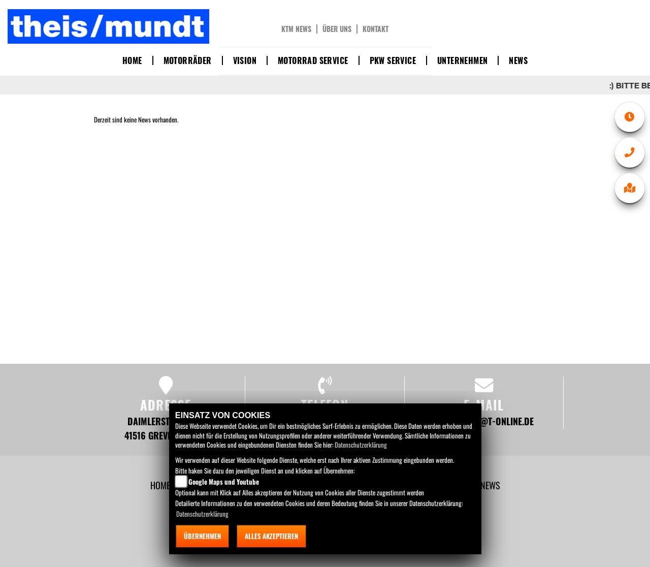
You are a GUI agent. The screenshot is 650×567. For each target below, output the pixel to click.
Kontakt (375, 29)
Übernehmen (202, 536)
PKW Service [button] (393, 60)
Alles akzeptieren (271, 536)
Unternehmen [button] (462, 60)
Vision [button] (244, 60)
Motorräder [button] (188, 60)
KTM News (296, 29)
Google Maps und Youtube (223, 482)
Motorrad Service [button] (313, 60)
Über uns (336, 29)
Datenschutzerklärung (361, 444)
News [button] (518, 60)
